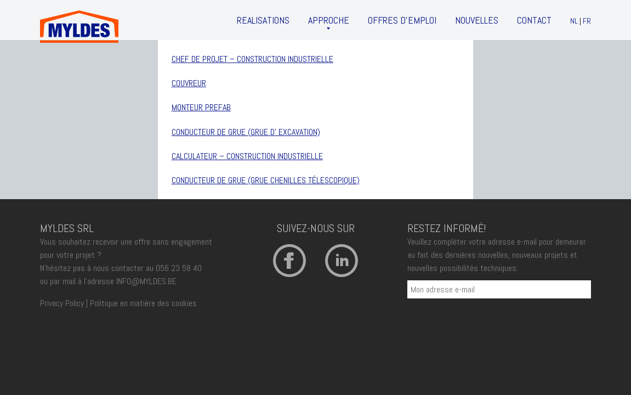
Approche (328, 20)
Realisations (263, 20)
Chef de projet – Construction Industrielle (252, 59)
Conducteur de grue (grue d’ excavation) (246, 132)
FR (587, 21)
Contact (534, 20)
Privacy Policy (62, 303)
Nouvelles (476, 20)
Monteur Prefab (201, 107)
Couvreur (189, 83)
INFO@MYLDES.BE (146, 281)
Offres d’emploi (402, 20)
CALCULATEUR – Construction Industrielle (247, 156)
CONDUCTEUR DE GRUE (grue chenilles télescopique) (266, 180)
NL (574, 21)
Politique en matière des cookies (143, 303)
